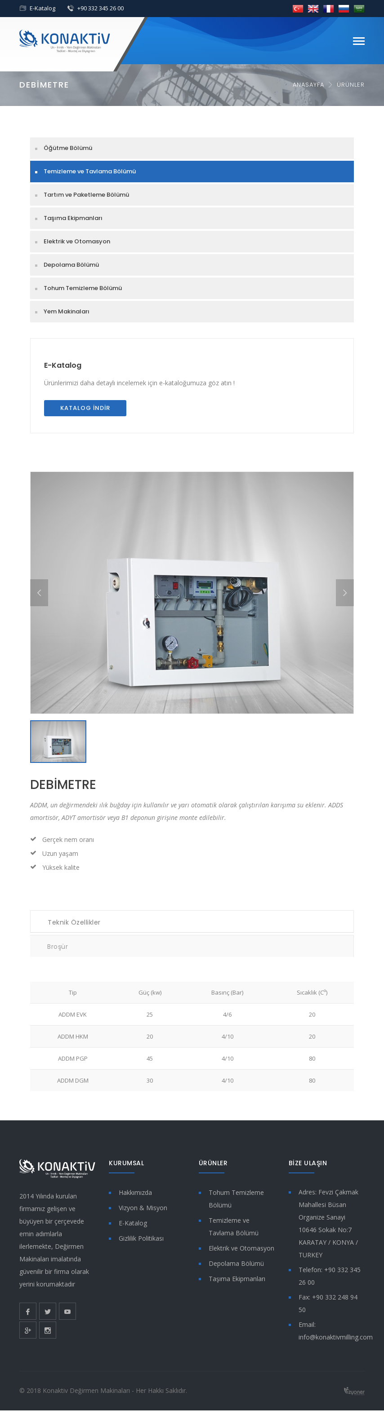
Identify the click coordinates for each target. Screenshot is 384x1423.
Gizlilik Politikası (141, 1238)
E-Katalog (42, 8)
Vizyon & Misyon (143, 1207)
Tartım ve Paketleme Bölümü (86, 194)
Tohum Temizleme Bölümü (83, 288)
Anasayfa (308, 84)
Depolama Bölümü (71, 264)
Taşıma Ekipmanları (73, 218)
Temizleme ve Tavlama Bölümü (90, 171)
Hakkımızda (135, 1192)
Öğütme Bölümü (68, 148)
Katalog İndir (85, 408)
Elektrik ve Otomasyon (77, 241)
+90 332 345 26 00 (100, 8)
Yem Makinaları (66, 311)
